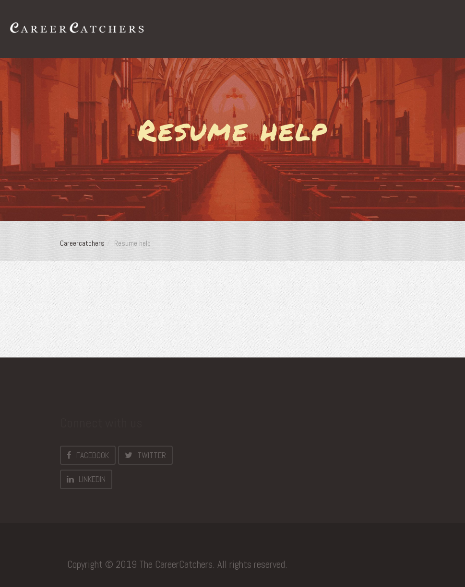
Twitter (145, 455)
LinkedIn (86, 479)
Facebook (88, 455)
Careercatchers (82, 243)
